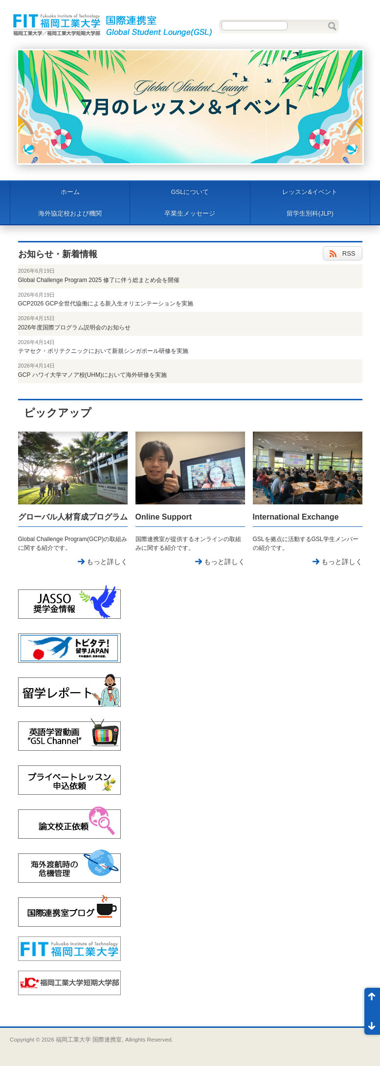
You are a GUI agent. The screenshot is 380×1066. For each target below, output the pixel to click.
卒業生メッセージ (189, 213)
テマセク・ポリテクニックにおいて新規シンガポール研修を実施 (103, 351)
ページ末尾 (372, 1023)
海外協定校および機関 (70, 213)
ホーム (70, 192)
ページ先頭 (372, 999)
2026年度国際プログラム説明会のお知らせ (74, 327)
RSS (343, 254)
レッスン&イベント (309, 192)
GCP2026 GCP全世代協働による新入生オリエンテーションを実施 (105, 303)
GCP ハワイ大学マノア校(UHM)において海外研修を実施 (92, 374)
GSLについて (190, 192)
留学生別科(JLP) (310, 213)
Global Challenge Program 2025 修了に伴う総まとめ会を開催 (99, 280)
